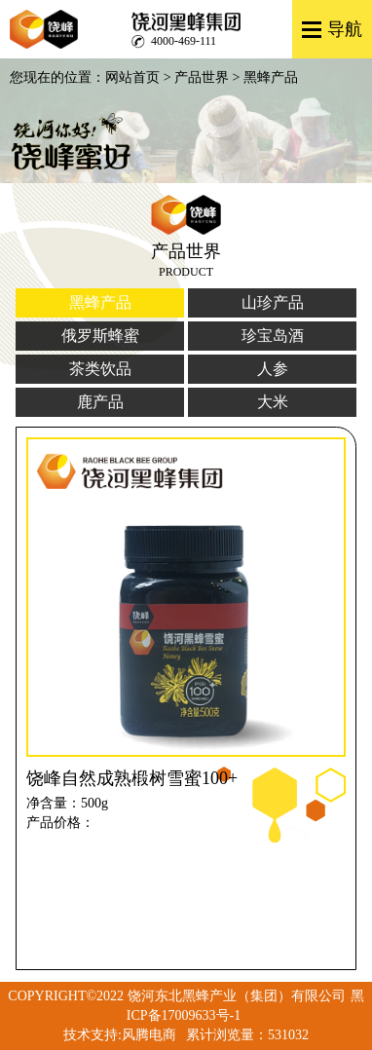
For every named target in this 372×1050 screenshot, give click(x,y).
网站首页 (132, 77)
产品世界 (201, 77)
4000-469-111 (183, 41)
